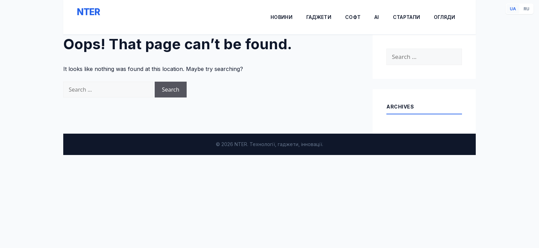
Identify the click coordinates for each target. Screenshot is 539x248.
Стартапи (406, 17)
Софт (353, 17)
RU (526, 8)
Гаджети (318, 17)
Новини (282, 17)
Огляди (444, 17)
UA (513, 8)
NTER (88, 12)
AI (376, 17)
